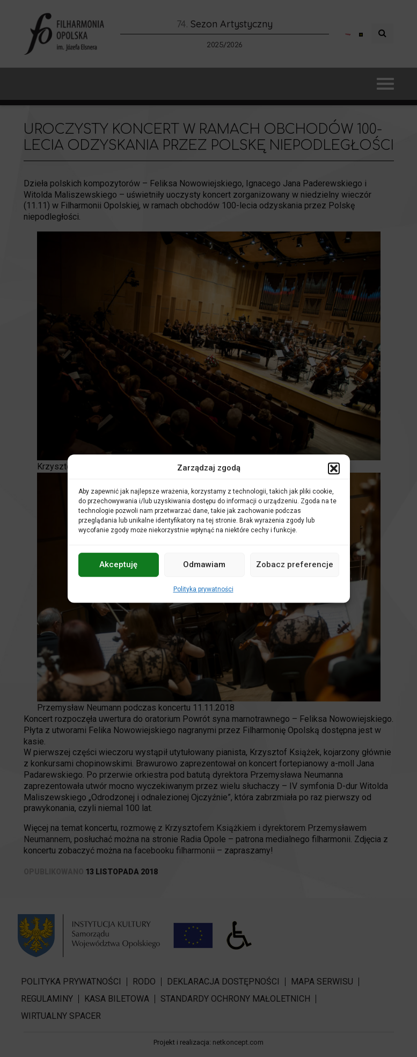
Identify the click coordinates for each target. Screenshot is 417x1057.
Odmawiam (204, 564)
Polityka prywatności (203, 589)
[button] (333, 468)
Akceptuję (118, 564)
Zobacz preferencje (294, 564)
